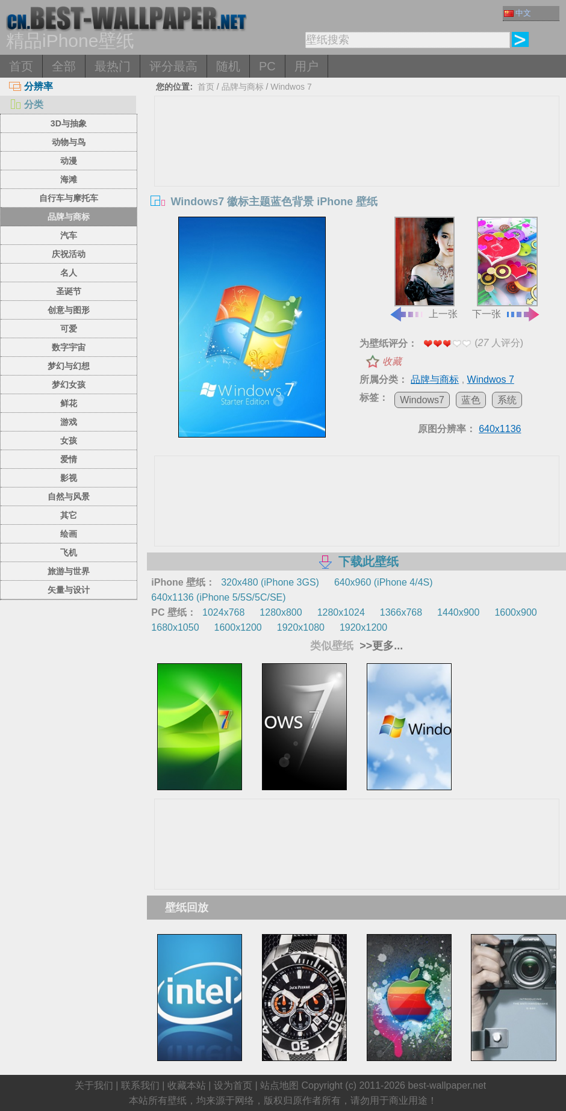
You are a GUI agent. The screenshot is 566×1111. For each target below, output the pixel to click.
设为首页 (233, 1085)
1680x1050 (175, 627)
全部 (64, 66)
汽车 (68, 235)
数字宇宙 (69, 347)
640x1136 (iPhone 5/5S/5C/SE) (218, 597)
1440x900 (458, 612)
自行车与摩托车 (68, 198)
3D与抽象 (69, 123)
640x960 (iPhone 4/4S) (383, 582)
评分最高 (173, 66)
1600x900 (515, 612)
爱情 (68, 459)
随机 (228, 66)
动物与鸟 (69, 142)
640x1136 (500, 429)
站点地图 (279, 1085)
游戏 (68, 422)
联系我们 (140, 1085)
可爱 (68, 328)
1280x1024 (341, 612)
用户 (306, 66)
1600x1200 (238, 627)
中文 (517, 12)
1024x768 (223, 612)
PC (267, 66)
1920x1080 (301, 627)
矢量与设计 (69, 590)
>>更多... (379, 646)
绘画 (68, 534)
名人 (68, 272)
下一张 (506, 268)
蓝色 (470, 400)
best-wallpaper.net (447, 1085)
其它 (68, 515)
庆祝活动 (69, 254)
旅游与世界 (69, 571)
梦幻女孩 (69, 384)
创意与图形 (69, 310)
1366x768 (401, 612)
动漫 (68, 161)
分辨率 (31, 86)
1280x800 (281, 612)
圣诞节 (68, 291)
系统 (507, 400)
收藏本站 (186, 1085)
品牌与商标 (69, 216)
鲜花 (68, 403)
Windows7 (422, 400)
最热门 (113, 66)
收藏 (392, 361)
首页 (21, 66)
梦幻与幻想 (69, 366)
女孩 (68, 440)
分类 (26, 104)
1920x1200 (363, 627)
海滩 (68, 179)
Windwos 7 (290, 86)
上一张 (423, 268)
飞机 (68, 552)
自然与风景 (69, 496)
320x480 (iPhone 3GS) (270, 582)
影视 (68, 478)
